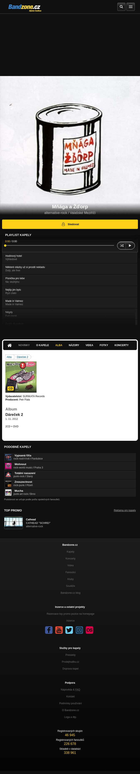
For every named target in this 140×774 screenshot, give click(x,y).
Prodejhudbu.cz (70, 661)
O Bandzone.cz (70, 710)
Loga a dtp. (70, 717)
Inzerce (70, 620)
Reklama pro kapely (125, 510)
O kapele (42, 345)
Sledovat (70, 224)
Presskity (70, 655)
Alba (58, 345)
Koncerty (122, 345)
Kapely (70, 551)
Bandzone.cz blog (70, 592)
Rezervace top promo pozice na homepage (70, 613)
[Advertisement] (70, 45)
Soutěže (70, 586)
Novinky (24, 345)
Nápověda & (70, 689)
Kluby (70, 579)
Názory (74, 345)
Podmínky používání (70, 703)
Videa (89, 345)
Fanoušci (70, 572)
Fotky (104, 345)
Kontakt (70, 696)
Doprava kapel (71, 668)
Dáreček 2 (22, 357)
